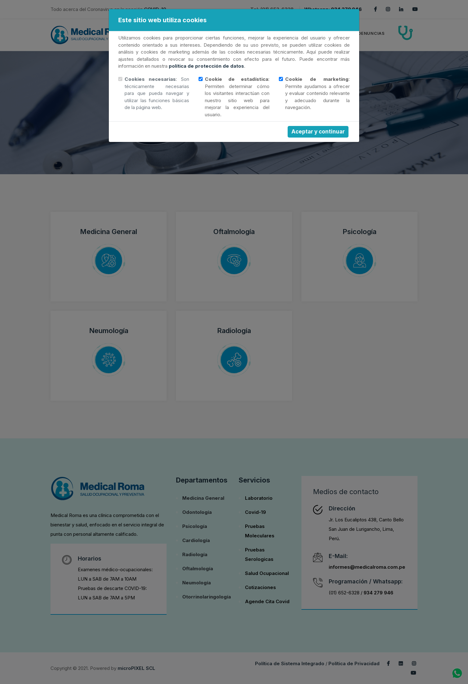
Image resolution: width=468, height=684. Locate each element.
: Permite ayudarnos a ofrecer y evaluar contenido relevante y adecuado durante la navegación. (317, 93)
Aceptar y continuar (318, 131)
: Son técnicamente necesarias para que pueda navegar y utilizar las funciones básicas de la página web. (157, 93)
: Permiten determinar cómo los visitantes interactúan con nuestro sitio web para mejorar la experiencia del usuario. (237, 96)
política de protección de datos (206, 66)
